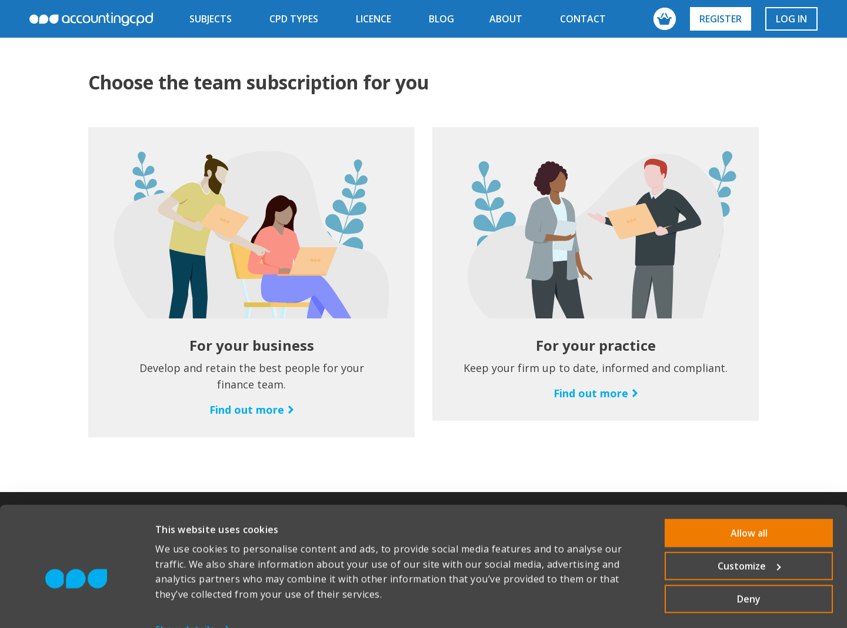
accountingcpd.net (91, 19)
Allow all (749, 507)
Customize (749, 540)
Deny (749, 573)
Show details (184, 604)
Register (720, 18)
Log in (791, 18)
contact (583, 18)
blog (441, 18)
